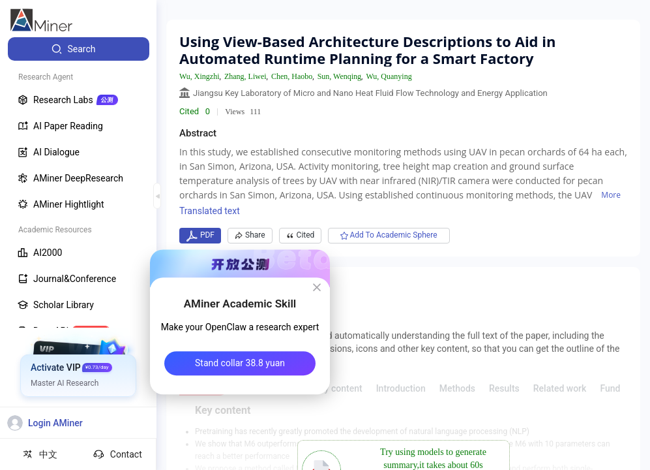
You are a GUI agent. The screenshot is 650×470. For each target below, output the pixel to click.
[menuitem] (78, 49)
